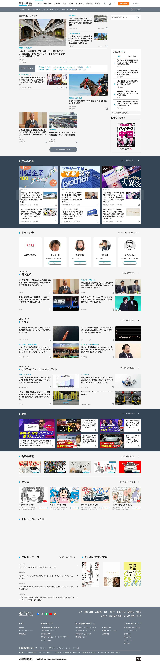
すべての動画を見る (127, 413)
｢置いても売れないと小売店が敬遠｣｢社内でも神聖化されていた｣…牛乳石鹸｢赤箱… (127, 82)
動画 (64, 3)
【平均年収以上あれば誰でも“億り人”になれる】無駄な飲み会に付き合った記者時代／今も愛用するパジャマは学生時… (35, 443)
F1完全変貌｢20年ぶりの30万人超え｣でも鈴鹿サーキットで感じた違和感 (62, 134)
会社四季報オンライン (48, 631)
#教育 (54, 69)
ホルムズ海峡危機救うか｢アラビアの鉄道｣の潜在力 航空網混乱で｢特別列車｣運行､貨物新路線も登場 (80, 22)
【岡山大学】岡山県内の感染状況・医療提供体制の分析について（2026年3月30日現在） (46, 588)
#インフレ (82, 69)
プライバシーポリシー (46, 652)
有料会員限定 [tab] (133, 56)
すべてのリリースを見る (63, 557)
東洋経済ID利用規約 (88, 652)
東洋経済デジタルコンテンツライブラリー (54, 637)
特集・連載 (48, 3)
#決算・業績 (63, 69)
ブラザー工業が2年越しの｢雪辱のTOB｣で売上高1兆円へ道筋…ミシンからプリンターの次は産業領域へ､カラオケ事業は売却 (72, 214)
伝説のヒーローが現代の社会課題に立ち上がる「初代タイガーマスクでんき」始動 (46, 577)
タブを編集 (137, 9)
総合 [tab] (119, 56)
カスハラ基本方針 (103, 652)
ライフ (57, 9)
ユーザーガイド (129, 640)
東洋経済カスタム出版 (109, 631)
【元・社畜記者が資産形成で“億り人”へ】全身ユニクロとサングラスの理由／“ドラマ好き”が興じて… (132, 424)
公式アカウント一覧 (63, 648)
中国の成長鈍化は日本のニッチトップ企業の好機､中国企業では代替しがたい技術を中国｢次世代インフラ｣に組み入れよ (97, 380)
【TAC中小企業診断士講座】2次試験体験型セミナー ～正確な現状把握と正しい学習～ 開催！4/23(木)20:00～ (46, 599)
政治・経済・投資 (34, 9)
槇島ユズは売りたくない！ (91, 505)
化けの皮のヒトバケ (26, 505)
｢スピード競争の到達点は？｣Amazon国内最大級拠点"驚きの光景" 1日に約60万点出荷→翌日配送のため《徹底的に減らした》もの (34, 395)
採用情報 (51, 648)
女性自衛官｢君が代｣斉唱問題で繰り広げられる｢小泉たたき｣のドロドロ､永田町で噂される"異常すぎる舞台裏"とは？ (35, 299)
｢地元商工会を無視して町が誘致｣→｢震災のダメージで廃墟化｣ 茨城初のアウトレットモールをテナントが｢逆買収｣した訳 (42, 53)
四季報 (88, 3)
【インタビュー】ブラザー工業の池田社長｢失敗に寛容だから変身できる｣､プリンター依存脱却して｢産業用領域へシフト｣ (72, 197)
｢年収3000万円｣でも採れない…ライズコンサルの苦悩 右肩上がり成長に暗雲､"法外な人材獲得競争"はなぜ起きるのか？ (114, 214)
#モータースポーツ (44, 69)
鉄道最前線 (22, 634)
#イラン (49, 67)
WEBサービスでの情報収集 (27, 652)
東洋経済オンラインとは (119, 17)
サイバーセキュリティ (26, 631)
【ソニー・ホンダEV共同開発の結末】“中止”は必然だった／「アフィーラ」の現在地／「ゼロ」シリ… (133, 439)
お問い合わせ (115, 652)
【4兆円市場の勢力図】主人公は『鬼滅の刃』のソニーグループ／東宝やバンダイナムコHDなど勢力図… (89, 424)
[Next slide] (141, 195)
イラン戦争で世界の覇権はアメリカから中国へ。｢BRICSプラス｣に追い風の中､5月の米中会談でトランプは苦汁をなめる (34, 349)
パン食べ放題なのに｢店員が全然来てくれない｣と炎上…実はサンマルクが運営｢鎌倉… (127, 72)
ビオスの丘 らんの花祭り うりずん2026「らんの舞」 (38, 567)
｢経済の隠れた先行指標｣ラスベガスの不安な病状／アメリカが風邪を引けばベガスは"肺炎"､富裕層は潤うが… (32, 81)
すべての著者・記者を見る (127, 233)
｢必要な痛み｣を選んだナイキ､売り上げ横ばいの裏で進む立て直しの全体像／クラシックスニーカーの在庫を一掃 (35, 380)
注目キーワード (26, 68)
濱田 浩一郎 (55, 255)
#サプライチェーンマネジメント (64, 67)
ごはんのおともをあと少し (122, 505)
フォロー (55, 263)
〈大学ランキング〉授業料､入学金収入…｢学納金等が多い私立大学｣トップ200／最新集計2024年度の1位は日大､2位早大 (80, 39)
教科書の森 (105, 634)
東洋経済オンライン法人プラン (86, 627)
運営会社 (43, 648)
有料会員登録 (123, 3)
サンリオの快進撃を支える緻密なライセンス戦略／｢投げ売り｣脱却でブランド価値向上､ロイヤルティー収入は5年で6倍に (31, 214)
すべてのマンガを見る (127, 482)
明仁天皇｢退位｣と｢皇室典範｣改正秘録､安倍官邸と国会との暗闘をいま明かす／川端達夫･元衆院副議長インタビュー (32, 133)
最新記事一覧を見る (63, 149)
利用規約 (127, 643)
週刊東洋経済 (117, 118)
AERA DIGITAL (30, 255)
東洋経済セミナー (81, 637)
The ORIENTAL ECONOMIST (50, 627)
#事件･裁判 (73, 69)
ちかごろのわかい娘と (58, 505)
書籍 (96, 3)
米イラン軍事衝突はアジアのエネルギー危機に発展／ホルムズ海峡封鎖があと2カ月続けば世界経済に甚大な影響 (97, 349)
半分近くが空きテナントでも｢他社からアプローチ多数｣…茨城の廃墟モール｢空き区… (127, 103)
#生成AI (80, 67)
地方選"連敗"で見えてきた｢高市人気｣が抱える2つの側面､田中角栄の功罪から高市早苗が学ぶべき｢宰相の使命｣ (97, 299)
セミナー (79, 3)
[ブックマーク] (65, 62)
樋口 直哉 (104, 255)
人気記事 (57, 3)
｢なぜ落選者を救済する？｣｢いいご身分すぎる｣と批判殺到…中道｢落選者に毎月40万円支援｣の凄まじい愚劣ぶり (97, 285)
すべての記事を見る (127, 273)
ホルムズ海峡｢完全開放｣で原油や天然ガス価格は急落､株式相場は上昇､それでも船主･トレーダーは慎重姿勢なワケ (97, 330)
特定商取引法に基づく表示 (71, 652)
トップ (39, 3)
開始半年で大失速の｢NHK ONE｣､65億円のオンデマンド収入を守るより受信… (127, 93)
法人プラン (127, 637)
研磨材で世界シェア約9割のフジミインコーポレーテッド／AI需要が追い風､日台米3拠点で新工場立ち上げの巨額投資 (31, 197)
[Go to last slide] (18, 195)
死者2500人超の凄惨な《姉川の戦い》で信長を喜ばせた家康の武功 (88, 102)
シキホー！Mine (46, 640)
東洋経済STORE (46, 634)
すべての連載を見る (127, 456)
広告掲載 (76, 648)
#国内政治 (41, 67)
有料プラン (127, 634)
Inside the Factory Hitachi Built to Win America (97, 393)
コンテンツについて (130, 631)
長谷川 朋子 (80, 255)
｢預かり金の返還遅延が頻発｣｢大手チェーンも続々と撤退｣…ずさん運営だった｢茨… (127, 62)
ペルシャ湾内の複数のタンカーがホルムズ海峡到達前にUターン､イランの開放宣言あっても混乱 (34, 330)
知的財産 (58, 652)
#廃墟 (87, 67)
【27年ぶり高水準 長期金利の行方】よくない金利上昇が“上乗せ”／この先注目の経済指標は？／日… (89, 439)
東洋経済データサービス (83, 634)
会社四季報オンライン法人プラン (86, 631)
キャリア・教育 (47, 9)
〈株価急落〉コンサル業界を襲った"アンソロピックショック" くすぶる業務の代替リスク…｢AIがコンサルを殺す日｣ (114, 197)
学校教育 (21, 627)
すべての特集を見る (127, 160)
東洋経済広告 (106, 627)
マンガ (71, 3)
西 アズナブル (130, 255)
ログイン (135, 3)
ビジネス (23, 9)
